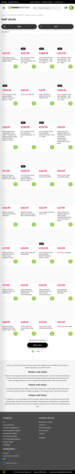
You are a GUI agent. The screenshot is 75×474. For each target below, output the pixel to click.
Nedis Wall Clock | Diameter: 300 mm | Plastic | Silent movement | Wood (45, 292)
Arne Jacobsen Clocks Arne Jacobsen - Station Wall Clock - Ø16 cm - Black (46, 134)
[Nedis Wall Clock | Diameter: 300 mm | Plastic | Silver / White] (10, 311)
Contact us (42, 425)
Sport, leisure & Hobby (10, 436)
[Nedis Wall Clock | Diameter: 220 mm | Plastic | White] (46, 79)
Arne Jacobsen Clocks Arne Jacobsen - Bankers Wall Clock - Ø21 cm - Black (28, 177)
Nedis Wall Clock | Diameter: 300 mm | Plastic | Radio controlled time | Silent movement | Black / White (64, 216)
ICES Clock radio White (64, 326)
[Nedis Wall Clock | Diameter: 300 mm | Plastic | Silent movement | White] (10, 237)
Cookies (41, 433)
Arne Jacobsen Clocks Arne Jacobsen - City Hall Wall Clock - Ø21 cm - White (64, 60)
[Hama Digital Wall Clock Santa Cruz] (46, 197)
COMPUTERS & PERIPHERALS (11, 428)
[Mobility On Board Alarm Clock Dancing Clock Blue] (10, 197)
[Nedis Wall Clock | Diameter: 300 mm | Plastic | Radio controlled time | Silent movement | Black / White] (65, 197)
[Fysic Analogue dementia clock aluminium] (65, 274)
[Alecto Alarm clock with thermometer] (28, 237)
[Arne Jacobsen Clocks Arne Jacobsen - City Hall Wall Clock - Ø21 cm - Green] (65, 79)
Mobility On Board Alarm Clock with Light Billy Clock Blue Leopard (28, 213)
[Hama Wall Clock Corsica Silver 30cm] (46, 160)
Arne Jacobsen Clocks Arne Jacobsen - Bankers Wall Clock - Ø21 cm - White (46, 255)
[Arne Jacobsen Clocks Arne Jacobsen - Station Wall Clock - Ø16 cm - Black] (46, 116)
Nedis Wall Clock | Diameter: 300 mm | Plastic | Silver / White (9, 328)
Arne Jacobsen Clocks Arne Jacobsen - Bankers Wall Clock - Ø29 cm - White (9, 97)
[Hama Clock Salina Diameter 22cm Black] (46, 311)
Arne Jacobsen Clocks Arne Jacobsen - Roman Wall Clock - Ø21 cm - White (28, 60)
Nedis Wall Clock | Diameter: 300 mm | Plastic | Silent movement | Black (27, 292)
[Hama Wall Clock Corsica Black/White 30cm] (28, 311)
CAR (4, 422)
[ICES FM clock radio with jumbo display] (65, 160)
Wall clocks (40, 15)
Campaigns (6, 445)
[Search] (47, 8)
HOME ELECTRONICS (8, 425)
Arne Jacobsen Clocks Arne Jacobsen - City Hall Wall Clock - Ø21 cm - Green (64, 97)
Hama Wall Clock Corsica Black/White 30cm (27, 328)
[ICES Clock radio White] (65, 311)
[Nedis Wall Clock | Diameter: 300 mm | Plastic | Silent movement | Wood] (46, 274)
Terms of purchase (45, 428)
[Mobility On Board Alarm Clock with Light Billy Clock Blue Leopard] (28, 197)
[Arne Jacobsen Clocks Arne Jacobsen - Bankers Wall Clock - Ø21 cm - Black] (28, 160)
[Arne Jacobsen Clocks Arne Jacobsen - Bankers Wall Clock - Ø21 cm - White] (46, 237)
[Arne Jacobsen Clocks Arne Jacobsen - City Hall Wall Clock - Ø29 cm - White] (46, 42)
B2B (4, 459)
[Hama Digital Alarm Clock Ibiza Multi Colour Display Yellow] (10, 42)
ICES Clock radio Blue (64, 252)
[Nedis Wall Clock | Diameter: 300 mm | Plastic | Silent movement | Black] (28, 274)
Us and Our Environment (10, 456)
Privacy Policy (43, 430)
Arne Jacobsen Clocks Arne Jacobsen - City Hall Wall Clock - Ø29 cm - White (46, 60)
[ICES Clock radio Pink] (28, 79)
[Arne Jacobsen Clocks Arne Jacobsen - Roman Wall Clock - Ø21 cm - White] (28, 42)
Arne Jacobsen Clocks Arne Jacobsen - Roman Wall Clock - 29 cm (28, 134)
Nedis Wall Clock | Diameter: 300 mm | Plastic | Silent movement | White (8, 255)
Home (3, 15)
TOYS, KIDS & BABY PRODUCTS (11, 439)
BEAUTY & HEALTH (8, 442)
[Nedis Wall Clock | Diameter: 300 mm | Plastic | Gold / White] (10, 160)
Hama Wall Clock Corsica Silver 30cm (45, 176)
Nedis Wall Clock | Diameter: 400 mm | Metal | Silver (8, 291)
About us (5, 453)
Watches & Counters (30, 15)
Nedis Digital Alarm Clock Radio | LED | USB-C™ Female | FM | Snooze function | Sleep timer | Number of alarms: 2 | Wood (9, 136)
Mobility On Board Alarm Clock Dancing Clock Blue (8, 213)
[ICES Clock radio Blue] (65, 237)
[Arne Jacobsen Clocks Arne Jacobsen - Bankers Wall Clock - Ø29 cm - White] (10, 79)
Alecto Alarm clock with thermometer (28, 253)
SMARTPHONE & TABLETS (10, 433)
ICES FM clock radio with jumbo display (63, 176)
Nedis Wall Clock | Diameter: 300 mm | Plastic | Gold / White (9, 177)
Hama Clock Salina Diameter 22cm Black (45, 327)
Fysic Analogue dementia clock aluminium (62, 291)
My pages (4, 2)
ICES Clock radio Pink (27, 94)
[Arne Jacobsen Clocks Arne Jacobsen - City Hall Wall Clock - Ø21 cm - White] (65, 42)
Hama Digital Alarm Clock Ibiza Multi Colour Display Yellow (9, 59)
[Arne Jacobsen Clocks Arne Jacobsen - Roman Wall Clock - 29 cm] (28, 116)
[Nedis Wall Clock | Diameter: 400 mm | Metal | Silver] (10, 274)
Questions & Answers (45, 422)
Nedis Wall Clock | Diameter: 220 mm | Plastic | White (45, 96)
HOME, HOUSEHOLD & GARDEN (14, 15)
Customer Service (13, 2)
